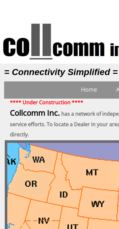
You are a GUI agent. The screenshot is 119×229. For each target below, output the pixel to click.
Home (89, 89)
